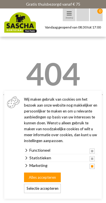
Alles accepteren (42, 177)
